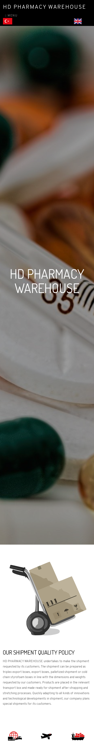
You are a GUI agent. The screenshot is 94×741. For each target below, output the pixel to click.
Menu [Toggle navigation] (11, 16)
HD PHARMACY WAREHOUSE (44, 7)
